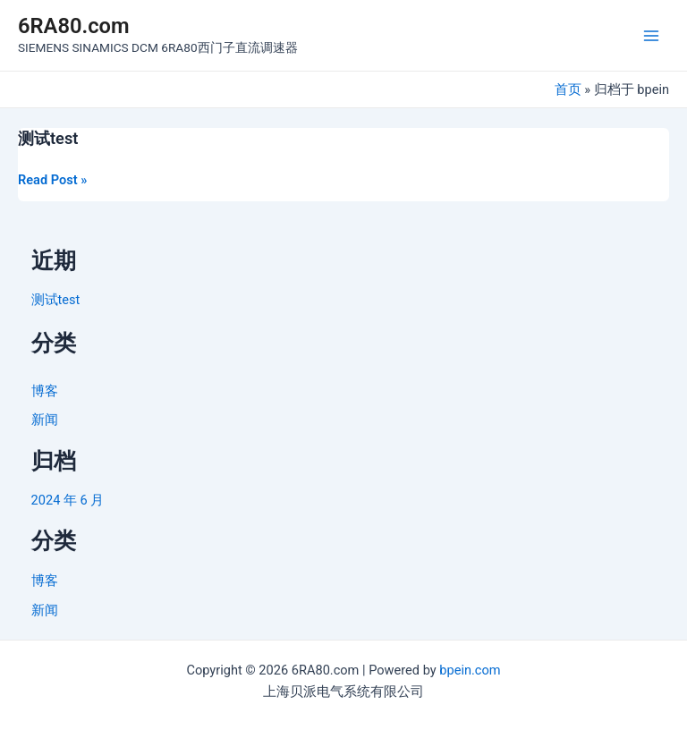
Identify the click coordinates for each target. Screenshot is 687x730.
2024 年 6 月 (68, 500)
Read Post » (52, 179)
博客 (44, 391)
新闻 (44, 420)
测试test (48, 138)
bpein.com (469, 670)
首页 (568, 89)
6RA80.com (74, 25)
